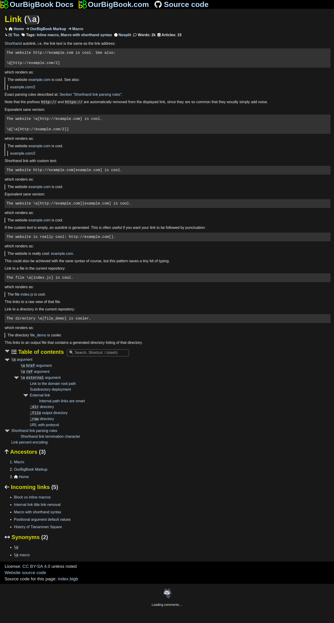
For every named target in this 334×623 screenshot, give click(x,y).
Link (22, 19)
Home (16, 28)
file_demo (38, 335)
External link (40, 395)
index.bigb (68, 578)
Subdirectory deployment (50, 389)
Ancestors (25, 451)
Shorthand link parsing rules (34, 430)
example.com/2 (22, 87)
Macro (77, 28)
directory (42, 407)
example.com (40, 79)
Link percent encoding (29, 442)
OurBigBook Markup (47, 28)
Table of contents (40, 351)
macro (22, 555)
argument (21, 359)
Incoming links (31, 486)
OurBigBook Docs (37, 4)
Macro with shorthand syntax (86, 34)
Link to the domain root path (53, 383)
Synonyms (26, 537)
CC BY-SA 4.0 (36, 565)
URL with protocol (44, 424)
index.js (27, 294)
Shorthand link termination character (50, 436)
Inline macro (47, 34)
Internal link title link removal (37, 504)
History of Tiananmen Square (38, 526)
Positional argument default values (42, 519)
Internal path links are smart (62, 401)
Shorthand (13, 43)
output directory (49, 413)
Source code (181, 4)
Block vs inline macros (32, 497)
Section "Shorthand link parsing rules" (91, 94)
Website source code (25, 572)
